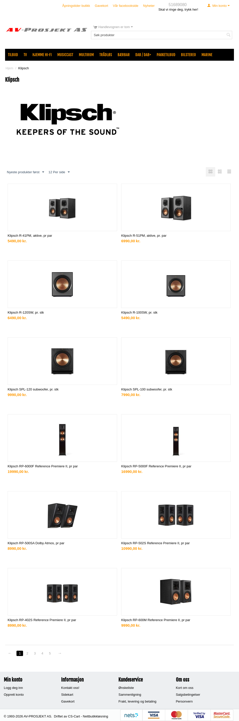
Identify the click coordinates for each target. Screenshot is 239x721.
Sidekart (67, 694)
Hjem (9, 68)
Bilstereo (188, 54)
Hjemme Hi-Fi (42, 54)
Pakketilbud (166, 54)
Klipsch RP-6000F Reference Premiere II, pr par (43, 466)
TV (25, 54)
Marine (206, 54)
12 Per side (59, 172)
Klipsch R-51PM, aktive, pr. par (143, 235)
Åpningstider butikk (76, 6)
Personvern (184, 701)
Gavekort (101, 6)
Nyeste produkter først (25, 172)
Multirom (86, 54)
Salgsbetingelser (188, 694)
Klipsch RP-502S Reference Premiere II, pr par (155, 543)
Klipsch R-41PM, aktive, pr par (30, 235)
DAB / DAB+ (143, 54)
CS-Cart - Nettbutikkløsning (88, 716)
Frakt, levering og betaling (137, 701)
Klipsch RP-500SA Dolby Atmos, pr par (36, 543)
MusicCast (65, 54)
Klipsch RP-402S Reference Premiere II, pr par (42, 620)
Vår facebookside (125, 6)
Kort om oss (184, 688)
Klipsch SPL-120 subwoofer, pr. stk (33, 389)
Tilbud (13, 54)
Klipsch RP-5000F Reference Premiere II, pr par (156, 466)
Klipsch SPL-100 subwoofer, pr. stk (146, 389)
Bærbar (124, 54)
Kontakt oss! (70, 688)
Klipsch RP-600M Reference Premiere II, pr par (155, 620)
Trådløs (105, 54)
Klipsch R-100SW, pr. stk (139, 312)
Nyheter (149, 6)
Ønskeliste (126, 688)
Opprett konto (14, 694)
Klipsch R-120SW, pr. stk (26, 312)
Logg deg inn (13, 688)
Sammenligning (129, 694)
